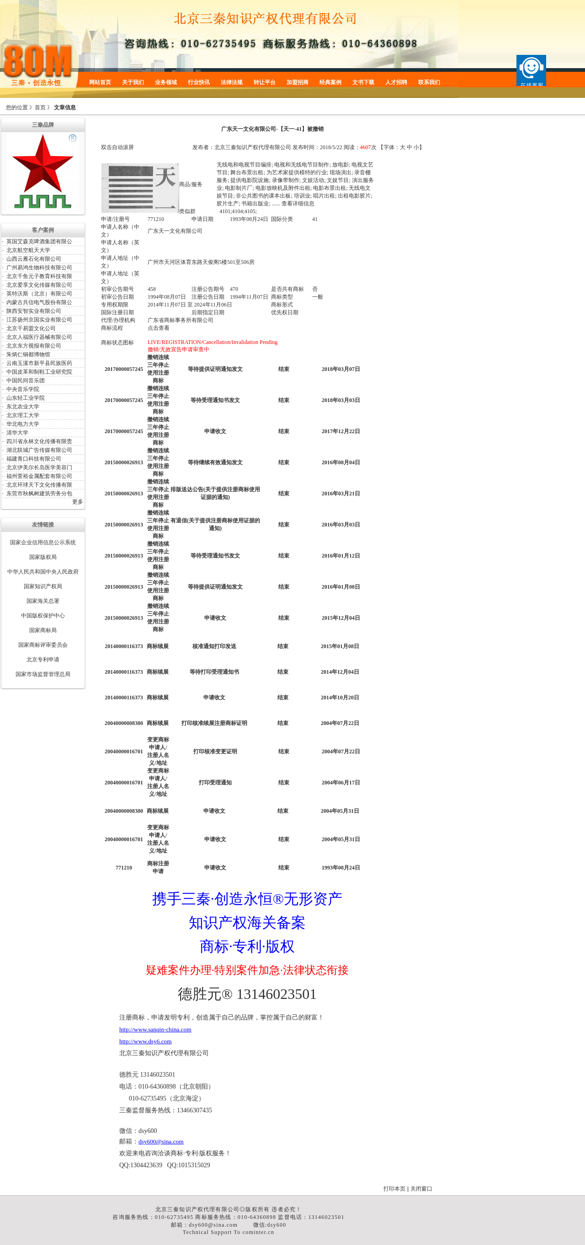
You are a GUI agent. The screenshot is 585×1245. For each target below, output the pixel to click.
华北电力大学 (22, 424)
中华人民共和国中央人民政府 (43, 572)
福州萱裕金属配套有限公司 (39, 476)
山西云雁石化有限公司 (33, 259)
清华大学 (17, 432)
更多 (77, 502)
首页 (40, 107)
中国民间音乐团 (25, 380)
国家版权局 (43, 557)
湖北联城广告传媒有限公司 (39, 450)
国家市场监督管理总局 (43, 674)
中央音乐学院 (22, 389)
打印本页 (394, 1189)
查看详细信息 (298, 203)
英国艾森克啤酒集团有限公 (39, 241)
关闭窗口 (421, 1189)
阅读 (349, 147)
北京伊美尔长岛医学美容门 (39, 467)
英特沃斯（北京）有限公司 (39, 293)
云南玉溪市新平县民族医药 (39, 363)
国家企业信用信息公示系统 (43, 542)
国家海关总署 (43, 601)
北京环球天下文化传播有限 (39, 485)
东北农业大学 (22, 406)
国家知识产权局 (43, 586)
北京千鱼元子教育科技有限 (39, 276)
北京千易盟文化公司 (31, 328)
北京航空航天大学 (28, 250)
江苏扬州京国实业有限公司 (39, 320)
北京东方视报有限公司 (33, 346)
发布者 (200, 147)
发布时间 (303, 147)
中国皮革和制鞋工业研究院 (39, 372)
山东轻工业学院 (25, 398)
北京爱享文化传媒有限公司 (39, 285)
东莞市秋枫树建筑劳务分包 (39, 493)
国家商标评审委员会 (43, 645)
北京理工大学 (22, 415)
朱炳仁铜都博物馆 (28, 354)
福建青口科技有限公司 (33, 459)
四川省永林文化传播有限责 (39, 441)
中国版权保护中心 (43, 615)
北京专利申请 (43, 659)
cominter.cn (259, 1232)
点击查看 (159, 328)
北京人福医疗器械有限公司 (39, 337)
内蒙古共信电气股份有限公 (39, 302)
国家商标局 (43, 630)
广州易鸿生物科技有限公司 (39, 267)
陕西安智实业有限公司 (33, 311)
